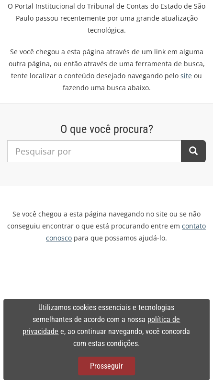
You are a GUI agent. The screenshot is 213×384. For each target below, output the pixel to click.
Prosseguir (106, 366)
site (186, 75)
